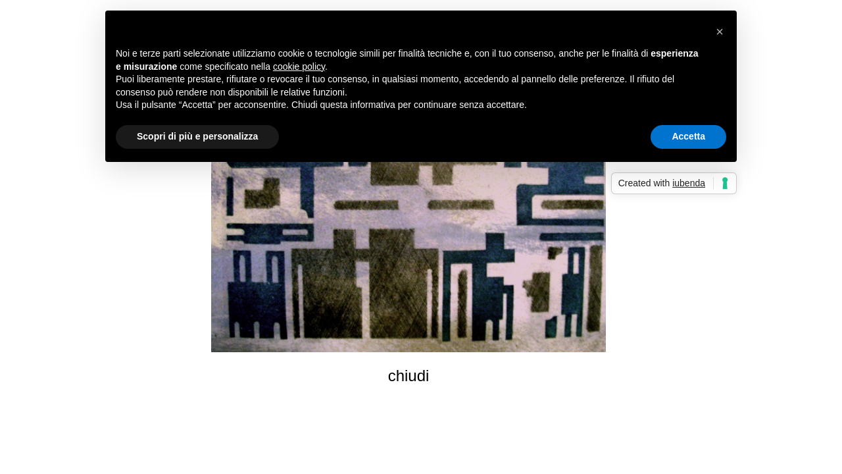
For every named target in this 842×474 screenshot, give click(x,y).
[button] (719, 31)
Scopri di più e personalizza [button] (197, 136)
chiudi (409, 375)
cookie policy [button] (299, 66)
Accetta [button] (688, 136)
